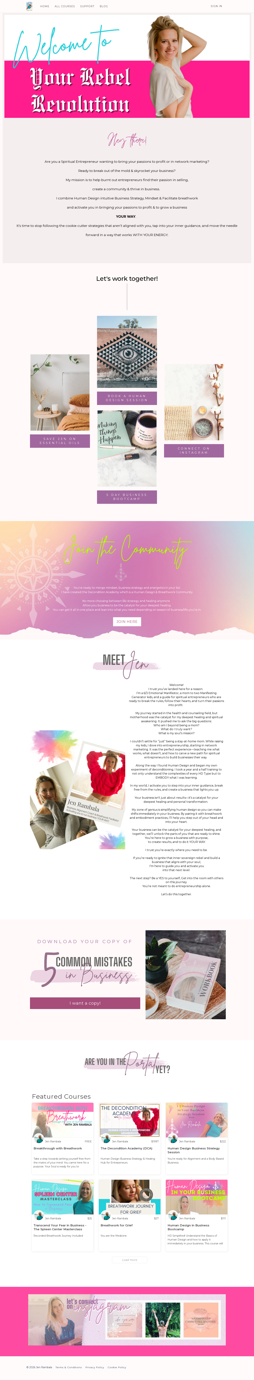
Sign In (216, 6)
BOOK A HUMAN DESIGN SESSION (127, 398)
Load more (129, 1260)
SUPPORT (87, 6)
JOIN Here (127, 622)
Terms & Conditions (69, 1367)
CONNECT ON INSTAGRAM (194, 450)
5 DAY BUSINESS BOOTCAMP (127, 497)
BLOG (104, 6)
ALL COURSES (65, 6)
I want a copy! (85, 1003)
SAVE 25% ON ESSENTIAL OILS (60, 441)
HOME (44, 6)
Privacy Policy (94, 1367)
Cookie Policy (117, 1367)
